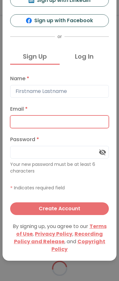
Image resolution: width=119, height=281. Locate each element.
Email (19, 109)
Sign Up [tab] (35, 56)
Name (19, 78)
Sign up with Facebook (59, 20)
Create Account (59, 208)
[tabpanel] (59, 144)
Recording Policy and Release (58, 237)
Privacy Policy (53, 234)
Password (24, 139)
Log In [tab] (84, 56)
